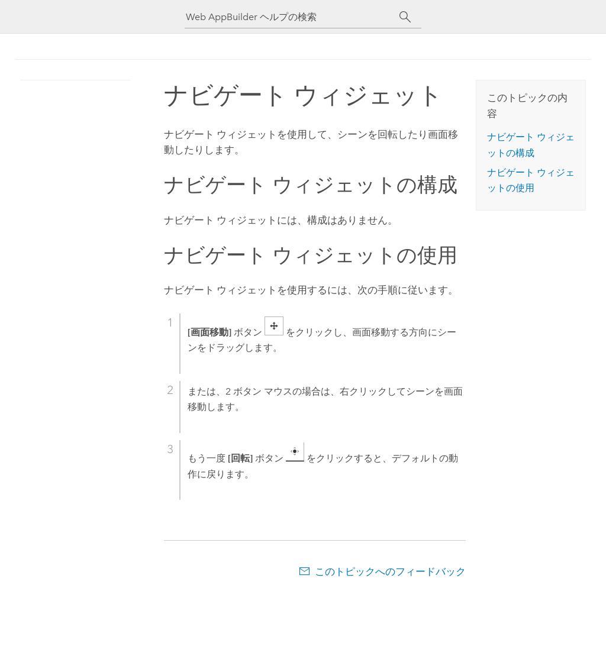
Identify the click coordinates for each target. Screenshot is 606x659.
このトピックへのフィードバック (390, 571)
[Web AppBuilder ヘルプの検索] (292, 17)
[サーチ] (405, 17)
